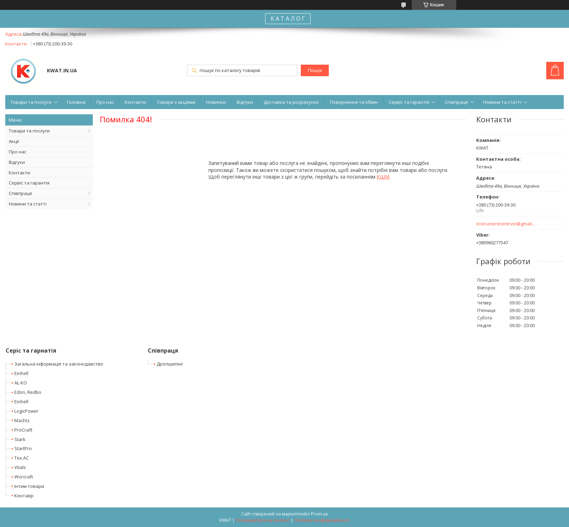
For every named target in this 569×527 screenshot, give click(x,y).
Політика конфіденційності (322, 520)
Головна (76, 102)
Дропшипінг (170, 364)
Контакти (135, 102)
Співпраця (456, 102)
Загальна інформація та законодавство (58, 364)
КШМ (383, 176)
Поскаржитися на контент (263, 520)
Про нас (105, 102)
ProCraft (23, 430)
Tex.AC (21, 458)
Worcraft (23, 477)
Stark (20, 439)
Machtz (22, 420)
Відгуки (245, 102)
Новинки (216, 102)
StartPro (23, 448)
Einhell (21, 373)
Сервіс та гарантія (409, 102)
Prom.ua (319, 514)
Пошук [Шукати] (315, 70)
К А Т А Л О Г (288, 18)
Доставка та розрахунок (291, 102)
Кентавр (24, 495)
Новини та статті (502, 102)
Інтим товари (29, 486)
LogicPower (26, 411)
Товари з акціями (176, 102)
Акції (14, 141)
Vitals (20, 467)
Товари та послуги (31, 102)
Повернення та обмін (354, 102)
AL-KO (20, 383)
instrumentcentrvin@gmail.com (506, 224)
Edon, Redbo (27, 392)
